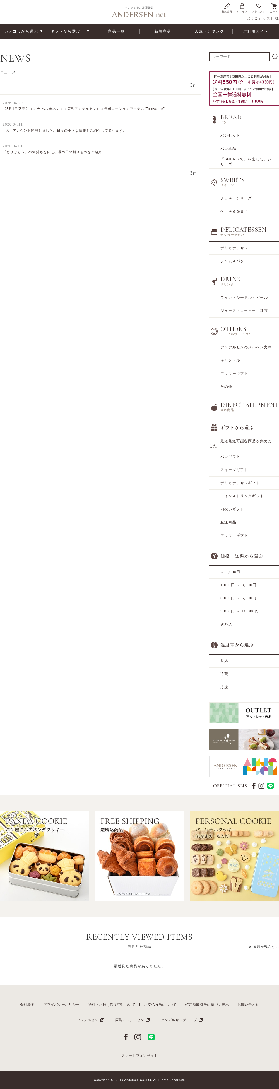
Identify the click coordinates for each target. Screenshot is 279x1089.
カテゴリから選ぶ (21, 31)
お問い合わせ (248, 1005)
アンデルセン (87, 1020)
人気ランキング (209, 31)
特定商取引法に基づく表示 (207, 1005)
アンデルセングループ (179, 1020)
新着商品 (162, 31)
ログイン (242, 8)
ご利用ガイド (255, 31)
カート (274, 8)
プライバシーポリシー (61, 1005)
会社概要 (27, 1005)
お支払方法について (160, 1005)
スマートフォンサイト (139, 1056)
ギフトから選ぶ (65, 31)
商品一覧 (116, 31)
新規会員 (227, 8)
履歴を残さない (266, 947)
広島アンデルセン (129, 1020)
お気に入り (258, 8)
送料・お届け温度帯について (111, 1005)
